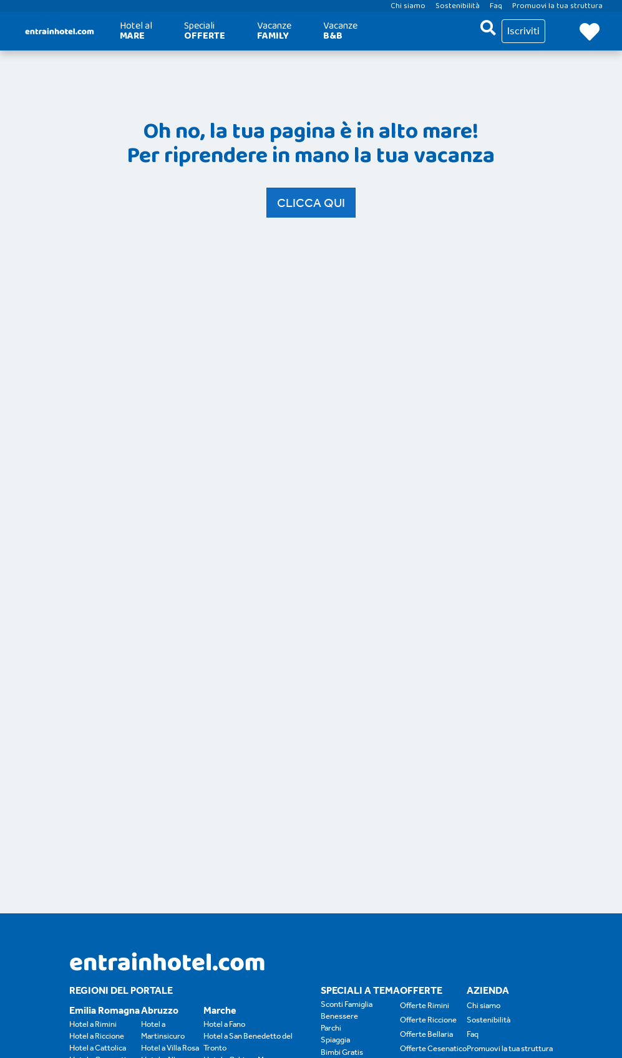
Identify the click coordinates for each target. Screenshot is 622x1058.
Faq (473, 1034)
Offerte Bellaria (426, 1034)
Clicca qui (311, 202)
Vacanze (274, 31)
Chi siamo (483, 1005)
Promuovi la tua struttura (510, 1048)
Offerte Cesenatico (433, 1048)
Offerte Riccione (428, 1019)
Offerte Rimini (424, 1005)
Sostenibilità (488, 1019)
